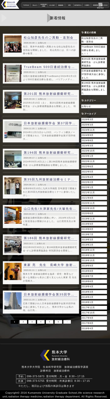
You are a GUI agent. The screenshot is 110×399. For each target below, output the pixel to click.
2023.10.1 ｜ (30, 245)
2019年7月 (87, 234)
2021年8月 (87, 198)
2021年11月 (88, 192)
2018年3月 (87, 292)
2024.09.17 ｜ (31, 160)
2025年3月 (87, 124)
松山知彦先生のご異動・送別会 (92, 40)
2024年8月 (87, 140)
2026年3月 (87, 119)
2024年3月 (87, 145)
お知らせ (42, 45)
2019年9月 (87, 224)
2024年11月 (88, 130)
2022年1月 (87, 187)
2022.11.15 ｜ (31, 302)
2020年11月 (88, 203)
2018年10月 (88, 260)
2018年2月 (87, 297)
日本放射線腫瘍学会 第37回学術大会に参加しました (94, 74)
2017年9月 (87, 318)
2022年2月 (87, 182)
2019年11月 (88, 218)
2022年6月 (87, 166)
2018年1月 (87, 302)
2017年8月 (87, 323)
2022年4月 (87, 177)
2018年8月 (87, 271)
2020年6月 (87, 213)
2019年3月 (87, 239)
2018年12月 (88, 250)
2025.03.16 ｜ (31, 101)
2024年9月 (87, 135)
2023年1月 (87, 156)
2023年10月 (88, 151)
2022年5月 (87, 171)
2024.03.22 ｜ (31, 216)
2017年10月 (88, 312)
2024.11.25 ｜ (31, 130)
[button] (100, 6)
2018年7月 (87, 276)
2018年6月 (87, 281)
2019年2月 (87, 245)
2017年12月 (88, 307)
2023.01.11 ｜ (31, 272)
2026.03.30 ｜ (31, 45)
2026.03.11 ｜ (31, 74)
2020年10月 (88, 208)
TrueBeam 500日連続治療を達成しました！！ (93, 50)
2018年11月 (88, 255)
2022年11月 (88, 161)
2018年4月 (87, 286)
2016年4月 (87, 328)
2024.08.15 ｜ (31, 186)
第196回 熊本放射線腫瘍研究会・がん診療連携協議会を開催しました (93, 88)
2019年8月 (87, 229)
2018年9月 (87, 265)
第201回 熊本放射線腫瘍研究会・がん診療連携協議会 (93, 62)
